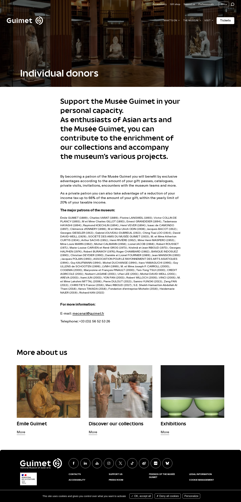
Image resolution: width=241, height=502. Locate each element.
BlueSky (167, 463)
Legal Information (200, 474)
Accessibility (160, 4)
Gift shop (175, 4)
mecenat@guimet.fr (88, 313)
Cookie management (201, 480)
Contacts (75, 474)
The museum (190, 21)
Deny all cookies (167, 496)
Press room (116, 480)
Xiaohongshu (156, 463)
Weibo (144, 463)
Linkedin (85, 463)
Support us (189, 4)
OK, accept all (141, 496)
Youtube (97, 463)
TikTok (132, 463)
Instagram (109, 463)
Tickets (225, 20)
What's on (170, 21)
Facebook (74, 463)
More (21, 432)
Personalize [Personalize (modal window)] (191, 496)
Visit (207, 21)
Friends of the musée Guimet (162, 476)
